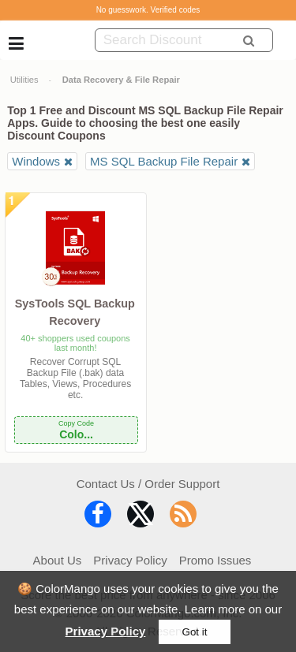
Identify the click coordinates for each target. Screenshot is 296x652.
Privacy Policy (106, 631)
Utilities (24, 79)
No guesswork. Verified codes (148, 10)
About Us (57, 560)
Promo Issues (215, 560)
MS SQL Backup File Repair (164, 161)
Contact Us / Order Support (148, 483)
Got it (195, 632)
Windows (36, 161)
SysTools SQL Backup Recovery (75, 312)
